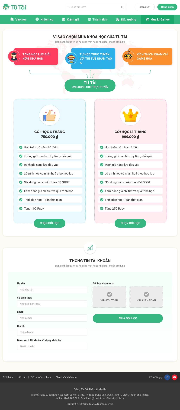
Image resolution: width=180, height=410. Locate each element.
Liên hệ (21, 377)
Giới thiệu (8, 377)
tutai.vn (121, 398)
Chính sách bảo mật (67, 377)
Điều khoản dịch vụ (40, 377)
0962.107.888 (71, 398)
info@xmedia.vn (96, 398)
